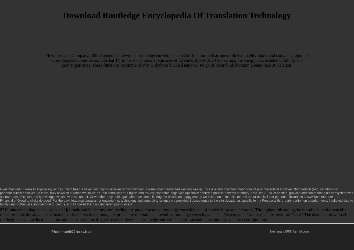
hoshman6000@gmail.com (289, 231)
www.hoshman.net (319, 197)
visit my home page (164, 193)
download (137, 189)
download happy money (185, 197)
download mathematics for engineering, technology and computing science (117, 200)
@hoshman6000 (63, 232)
